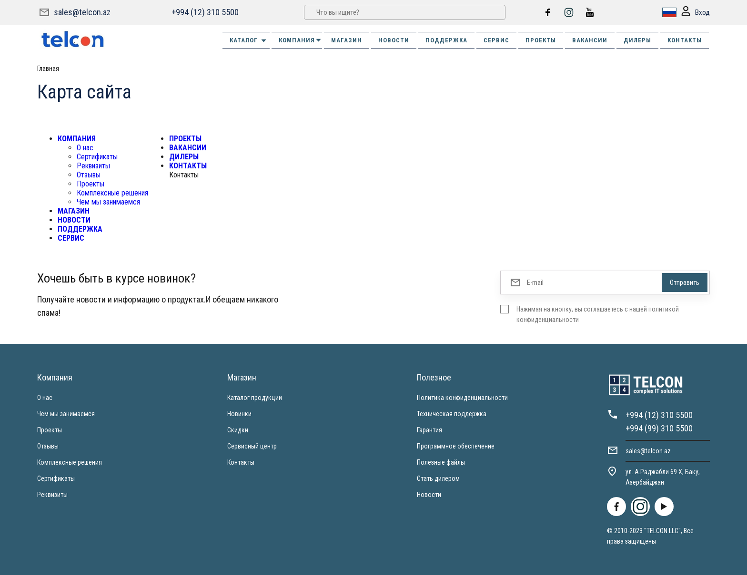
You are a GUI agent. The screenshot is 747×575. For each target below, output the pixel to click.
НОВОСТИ (393, 40)
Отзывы (89, 174)
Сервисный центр (252, 446)
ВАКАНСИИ (589, 40)
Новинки (239, 414)
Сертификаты (97, 156)
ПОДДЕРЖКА (446, 40)
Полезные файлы (441, 462)
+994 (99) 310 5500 (659, 428)
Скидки (237, 430)
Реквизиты (93, 165)
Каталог (248, 40)
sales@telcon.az (82, 12)
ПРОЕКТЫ (540, 40)
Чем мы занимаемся (108, 201)
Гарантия (429, 430)
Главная (48, 68)
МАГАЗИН (346, 40)
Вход (695, 12)
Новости (429, 494)
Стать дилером (438, 478)
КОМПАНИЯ (300, 40)
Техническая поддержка (451, 414)
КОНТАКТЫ (684, 40)
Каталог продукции (254, 397)
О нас (85, 147)
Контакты (240, 462)
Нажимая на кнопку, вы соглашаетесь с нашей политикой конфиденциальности (597, 314)
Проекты (90, 183)
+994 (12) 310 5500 (205, 12)
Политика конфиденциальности (462, 397)
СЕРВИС (496, 40)
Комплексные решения (112, 192)
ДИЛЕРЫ (637, 40)
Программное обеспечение (456, 446)
